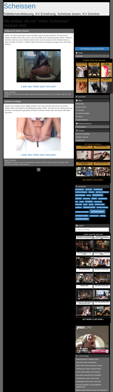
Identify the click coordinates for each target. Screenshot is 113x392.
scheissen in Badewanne (27, 162)
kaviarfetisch (103, 198)
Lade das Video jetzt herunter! (38, 86)
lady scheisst (34, 94)
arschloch (89, 189)
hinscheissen (61, 162)
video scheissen (56, 94)
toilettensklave (82, 219)
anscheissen (80, 189)
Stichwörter (81, 186)
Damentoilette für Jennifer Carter (87, 359)
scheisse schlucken (82, 212)
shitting (102, 215)
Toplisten (80, 131)
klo (50, 94)
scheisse (78, 207)
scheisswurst (94, 215)
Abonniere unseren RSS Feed (92, 49)
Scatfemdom (80, 140)
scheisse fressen (102, 207)
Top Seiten (81, 97)
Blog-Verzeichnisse (84, 123)
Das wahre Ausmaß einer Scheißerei (88, 375)
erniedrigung (98, 189)
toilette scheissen (44, 94)
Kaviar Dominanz (82, 120)
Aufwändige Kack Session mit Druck (88, 381)
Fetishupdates (81, 127)
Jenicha (54, 162)
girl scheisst (80, 195)
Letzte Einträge (82, 356)
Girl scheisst (14, 164)
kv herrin (89, 201)
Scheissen (20, 6)
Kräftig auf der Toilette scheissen (17, 31)
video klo (64, 94)
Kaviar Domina (81, 107)
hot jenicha (97, 195)
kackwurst (86, 198)
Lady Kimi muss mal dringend (86, 362)
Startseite (79, 56)
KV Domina (80, 110)
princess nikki (99, 204)
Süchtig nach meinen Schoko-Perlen (88, 369)
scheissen (15, 94)
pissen (91, 204)
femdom (91, 192)
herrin (89, 195)
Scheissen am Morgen (13, 101)
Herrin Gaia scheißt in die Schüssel (88, 372)
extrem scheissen (24, 164)
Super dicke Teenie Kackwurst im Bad (89, 365)
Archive (80, 226)
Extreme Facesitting (83, 134)
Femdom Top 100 (82, 137)
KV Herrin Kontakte (82, 113)
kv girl (82, 201)
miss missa (98, 201)
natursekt (79, 204)
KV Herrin (79, 116)
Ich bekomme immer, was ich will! (87, 378)
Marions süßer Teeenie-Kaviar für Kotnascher (91, 390)
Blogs (79, 100)
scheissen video (82, 215)
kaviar (94, 198)
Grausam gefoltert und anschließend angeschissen (88, 386)
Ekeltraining (80, 104)
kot (77, 201)
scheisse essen (89, 207)
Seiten (79, 53)
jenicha (78, 198)
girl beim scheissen (24, 94)
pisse (85, 204)
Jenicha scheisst (46, 162)
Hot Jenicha (15, 162)
